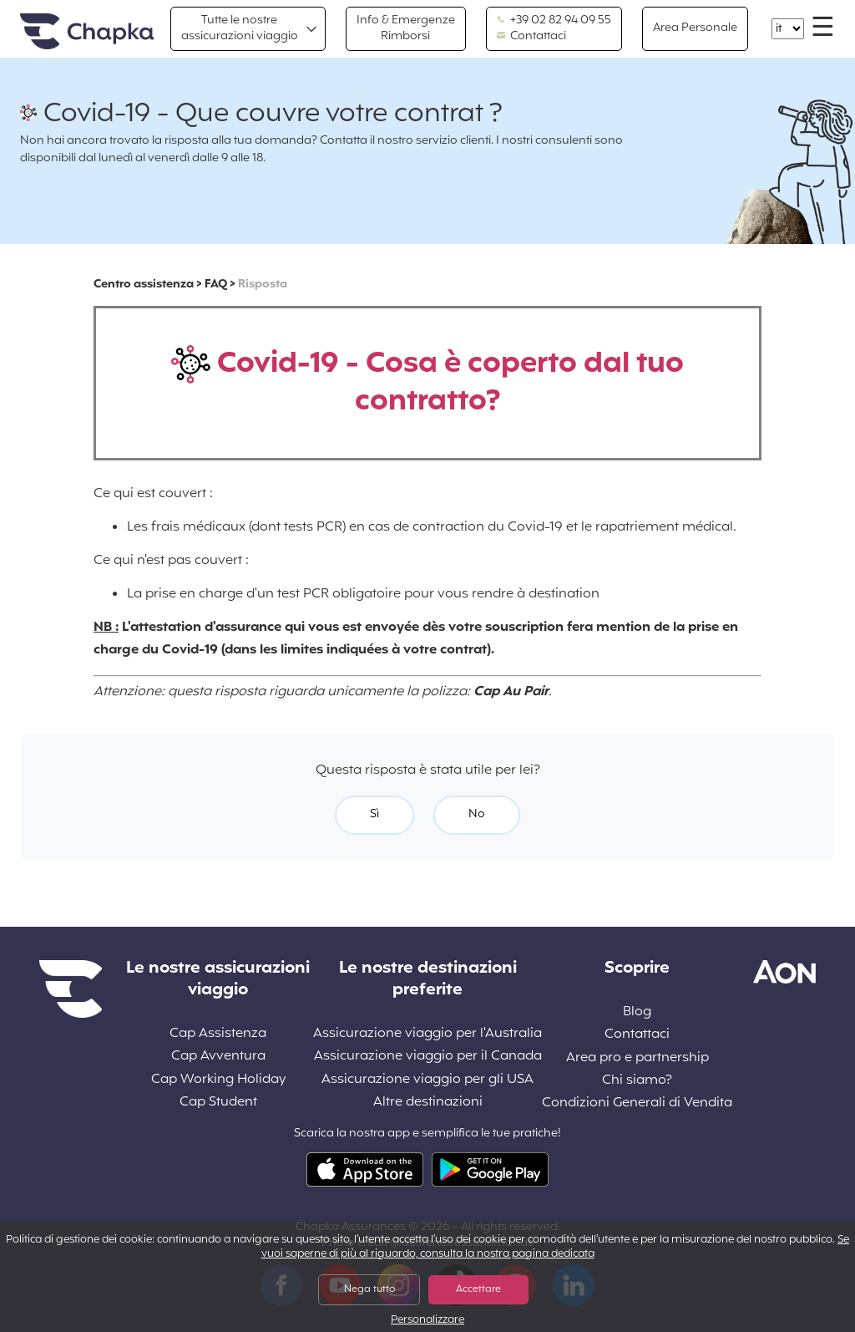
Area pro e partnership (637, 1058)
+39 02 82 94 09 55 (554, 20)
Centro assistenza (144, 284)
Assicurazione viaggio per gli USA (427, 1080)
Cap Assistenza (217, 1034)
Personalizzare (427, 1321)
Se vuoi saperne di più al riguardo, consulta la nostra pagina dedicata (555, 1247)
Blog (637, 1012)
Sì (374, 814)
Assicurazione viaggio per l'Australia (427, 1034)
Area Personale (695, 28)
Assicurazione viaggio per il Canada (428, 1056)
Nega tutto (369, 1289)
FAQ (216, 284)
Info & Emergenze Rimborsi (406, 28)
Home (87, 32)
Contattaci (531, 36)
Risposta (262, 284)
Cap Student (218, 1102)
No (476, 814)
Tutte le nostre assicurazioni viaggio (239, 28)
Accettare (478, 1289)
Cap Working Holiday (218, 1080)
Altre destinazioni (428, 1102)
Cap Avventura (218, 1056)
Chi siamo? (637, 1081)
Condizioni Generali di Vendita (637, 1103)
